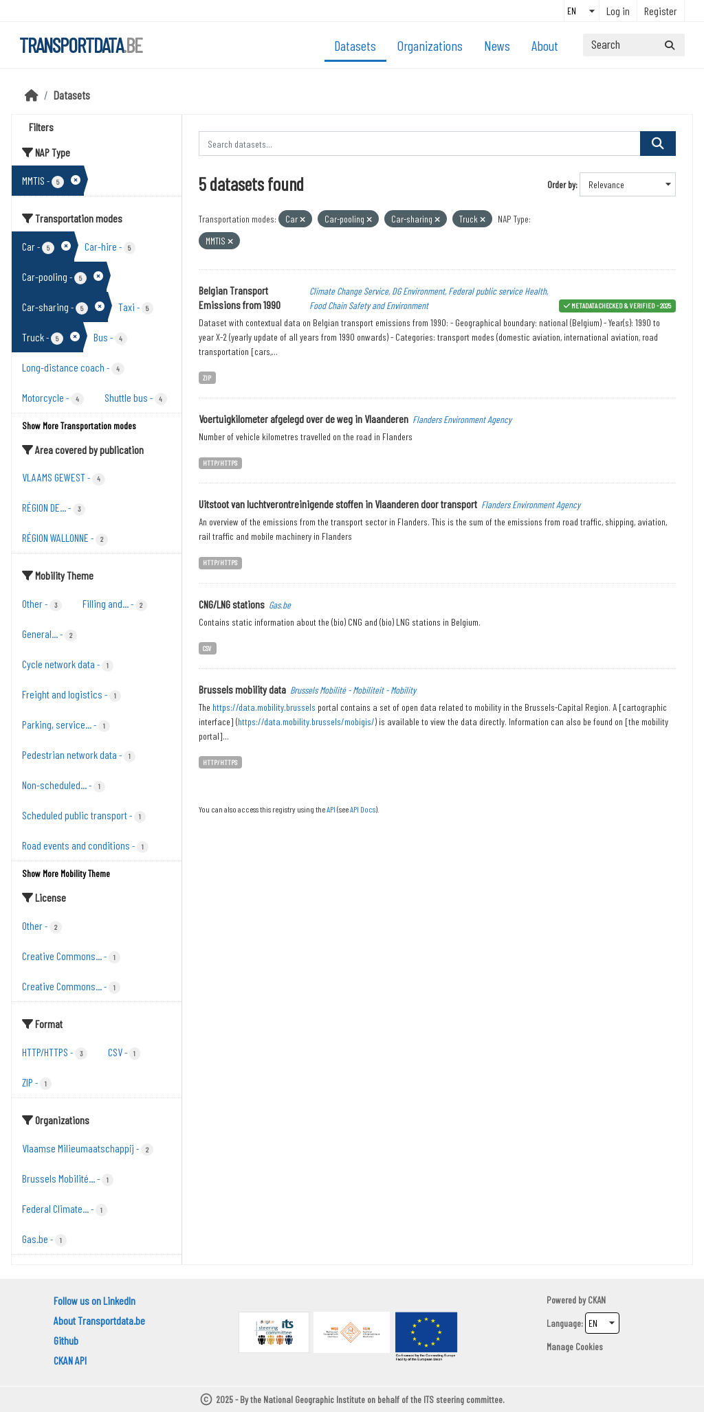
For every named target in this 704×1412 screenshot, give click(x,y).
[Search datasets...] (634, 45)
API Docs (362, 809)
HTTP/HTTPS (220, 462)
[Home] (31, 94)
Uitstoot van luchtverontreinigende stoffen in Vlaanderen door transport (338, 503)
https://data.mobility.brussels (264, 707)
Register (660, 10)
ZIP (207, 377)
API (331, 809)
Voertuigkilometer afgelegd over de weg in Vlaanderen (303, 418)
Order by (561, 184)
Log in (618, 10)
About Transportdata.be (99, 1320)
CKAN (597, 1300)
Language (564, 1323)
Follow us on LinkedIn (94, 1300)
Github (66, 1340)
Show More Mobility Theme (66, 873)
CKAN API (70, 1360)
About (544, 45)
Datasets (355, 45)
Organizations (430, 45)
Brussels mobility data (242, 689)
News (497, 45)
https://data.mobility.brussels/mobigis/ (306, 721)
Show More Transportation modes (79, 425)
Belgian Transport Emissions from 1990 (239, 297)
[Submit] (669, 45)
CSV (207, 648)
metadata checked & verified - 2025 (621, 305)
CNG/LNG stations (232, 604)
